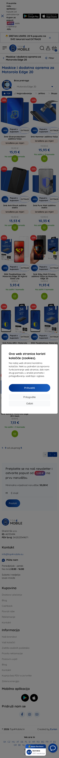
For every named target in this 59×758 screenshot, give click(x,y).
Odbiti (29, 403)
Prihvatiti (29, 387)
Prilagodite (29, 397)
